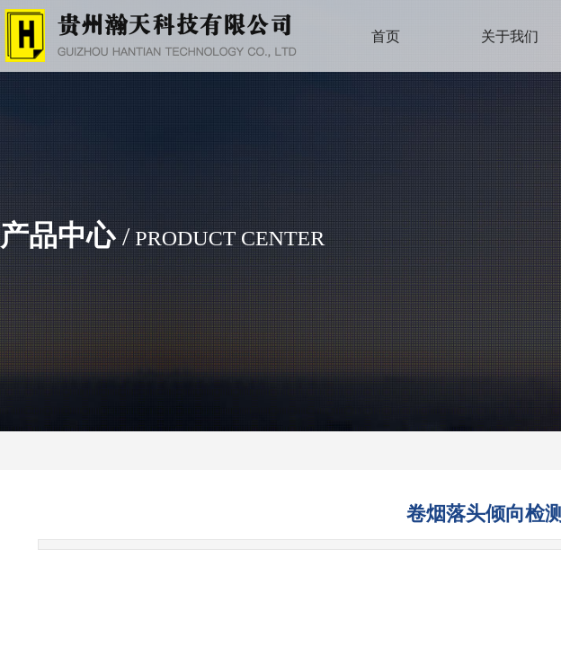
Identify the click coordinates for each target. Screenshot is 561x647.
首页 (385, 36)
